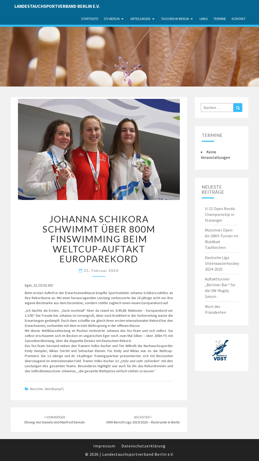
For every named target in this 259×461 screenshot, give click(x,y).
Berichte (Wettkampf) (47, 389)
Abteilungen (140, 18)
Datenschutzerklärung (143, 445)
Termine (219, 18)
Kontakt (239, 18)
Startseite (89, 18)
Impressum (104, 445)
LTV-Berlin (112, 18)
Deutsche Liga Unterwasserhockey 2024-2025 (222, 263)
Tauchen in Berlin (175, 18)
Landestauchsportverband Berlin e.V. (57, 6)
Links (204, 18)
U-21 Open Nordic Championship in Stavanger (220, 214)
